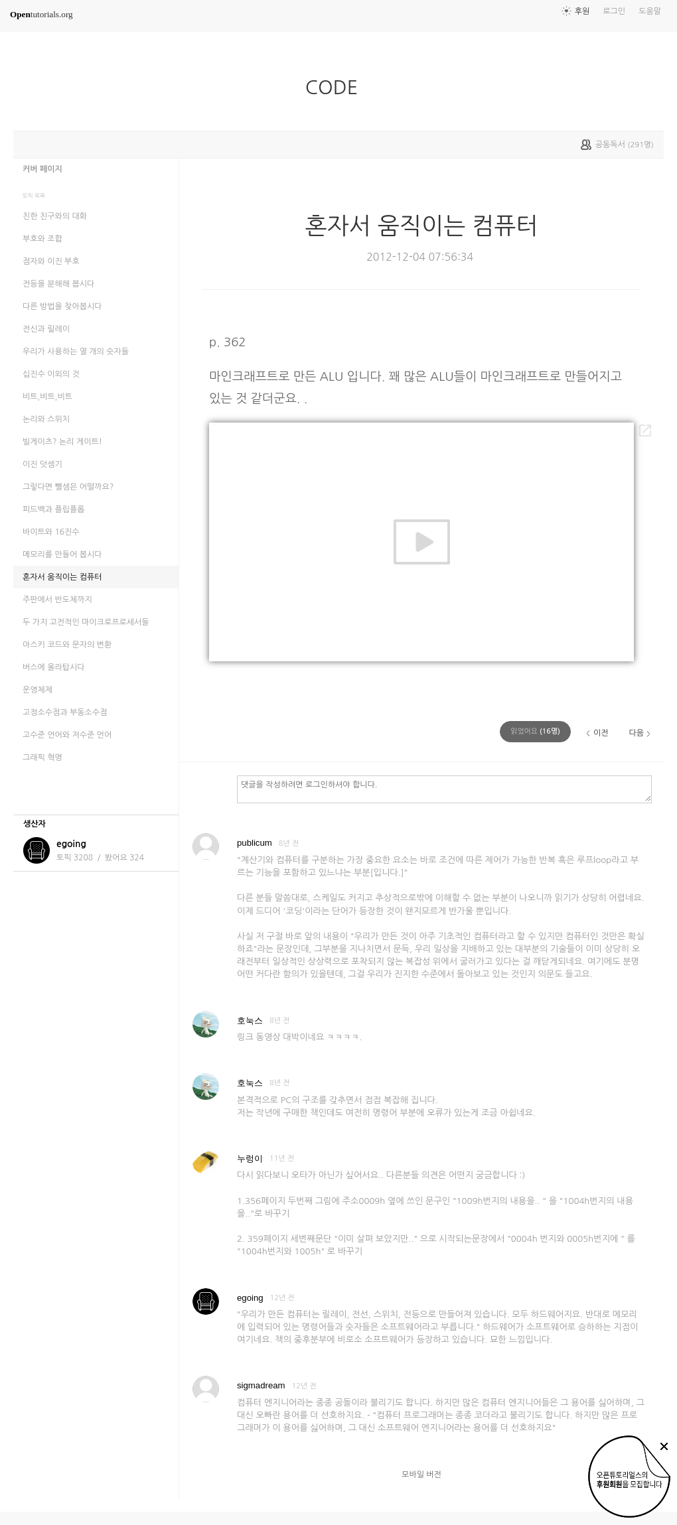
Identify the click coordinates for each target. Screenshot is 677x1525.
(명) (535, 731)
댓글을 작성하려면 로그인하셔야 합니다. (444, 788)
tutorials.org (41, 14)
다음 (636, 733)
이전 (601, 733)
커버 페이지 (42, 169)
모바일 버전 (421, 1475)
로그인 (614, 11)
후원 (582, 11)
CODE (337, 87)
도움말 (650, 11)
